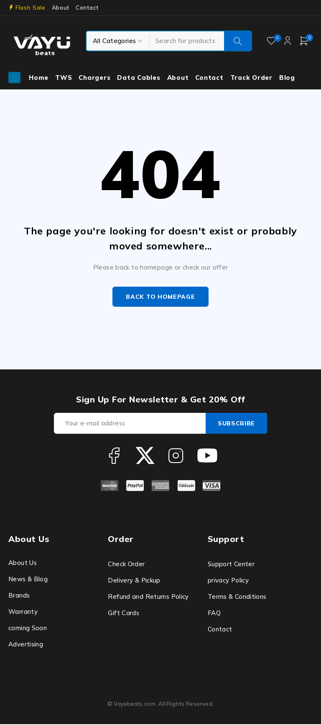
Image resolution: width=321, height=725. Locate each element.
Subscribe (235, 424)
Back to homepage (160, 297)
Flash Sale (30, 7)
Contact (87, 7)
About (60, 7)
